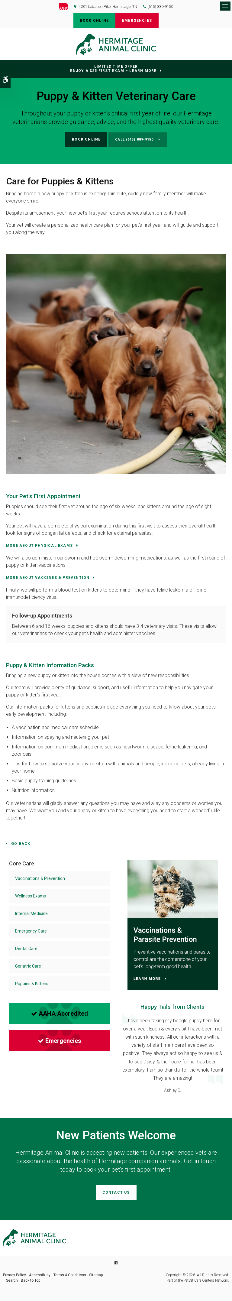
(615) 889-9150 (160, 6)
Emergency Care (31, 931)
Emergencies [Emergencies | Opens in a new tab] (59, 1040)
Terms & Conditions (69, 1275)
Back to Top (30, 1280)
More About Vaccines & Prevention (47, 578)
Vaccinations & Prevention (40, 878)
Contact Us (116, 1192)
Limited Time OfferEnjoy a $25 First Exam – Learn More (113, 68)
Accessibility (39, 1275)
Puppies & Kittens (31, 983)
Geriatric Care (28, 966)
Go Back (20, 844)
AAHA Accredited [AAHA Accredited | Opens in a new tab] (59, 1013)
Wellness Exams (30, 896)
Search (12, 1280)
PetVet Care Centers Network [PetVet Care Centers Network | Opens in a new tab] (206, 1280)
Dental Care (26, 948)
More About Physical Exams (39, 545)
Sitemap (96, 1275)
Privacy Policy (14, 1275)
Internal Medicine (31, 913)
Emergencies (137, 20)
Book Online (94, 20)
